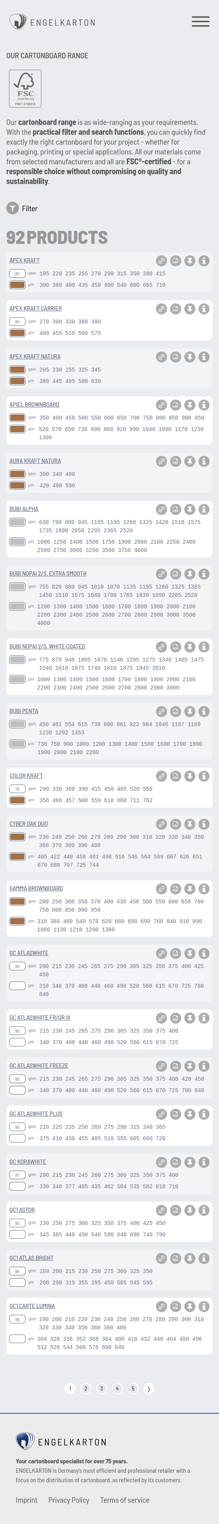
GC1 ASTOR (22, 1209)
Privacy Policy (68, 1499)
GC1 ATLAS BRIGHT (31, 1257)
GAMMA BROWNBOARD (36, 888)
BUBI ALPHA (23, 508)
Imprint (26, 1499)
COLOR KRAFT (26, 775)
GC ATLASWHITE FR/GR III (39, 1017)
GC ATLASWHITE (28, 952)
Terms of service (124, 1499)
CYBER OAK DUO (28, 823)
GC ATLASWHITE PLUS (35, 1113)
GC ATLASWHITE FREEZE (38, 1065)
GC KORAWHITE (27, 1161)
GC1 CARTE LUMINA (32, 1305)
